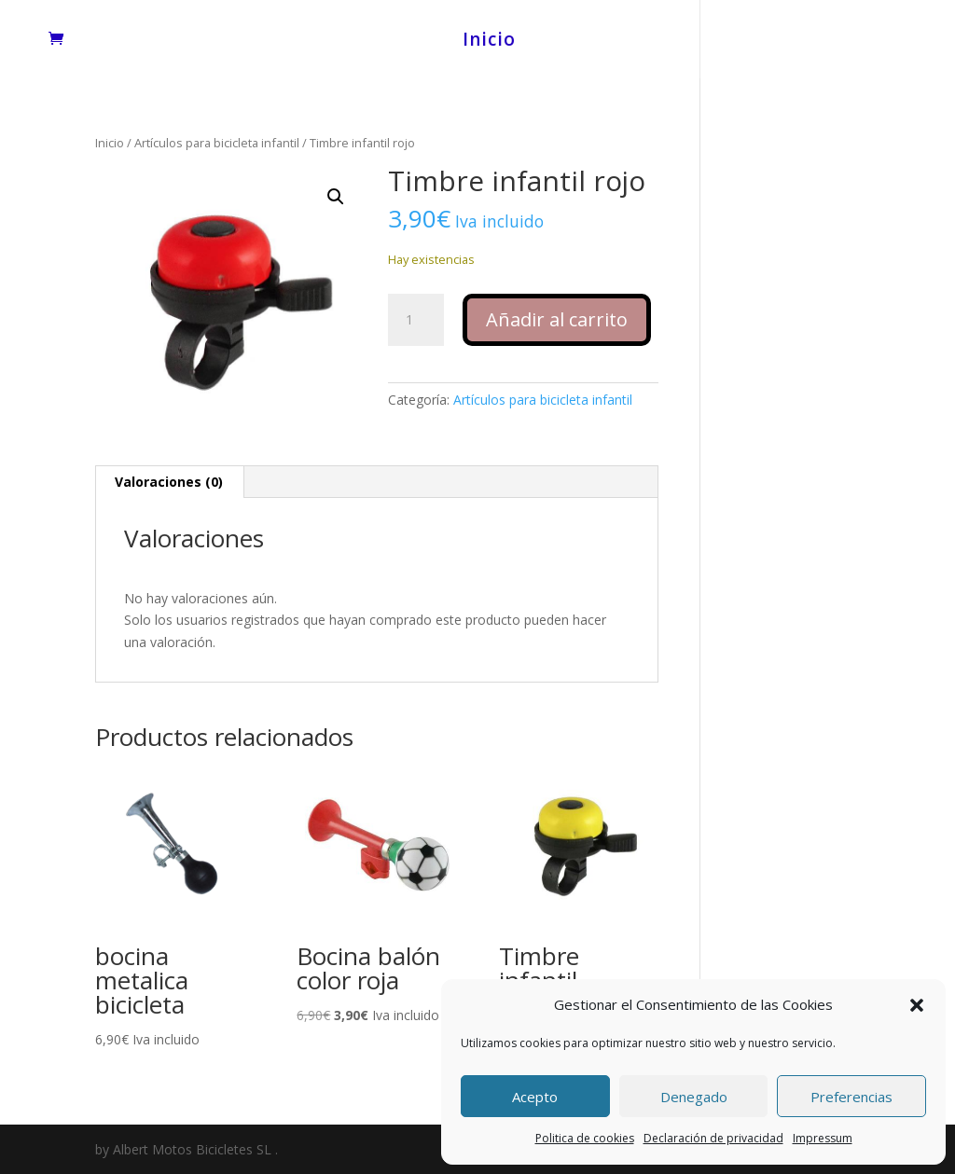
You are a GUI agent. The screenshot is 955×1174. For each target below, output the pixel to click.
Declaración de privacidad (713, 1138)
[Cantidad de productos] (416, 320)
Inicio (489, 42)
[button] (916, 1005)
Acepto (535, 1096)
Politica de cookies (584, 1138)
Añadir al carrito (557, 319)
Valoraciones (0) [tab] (169, 481)
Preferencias (851, 1096)
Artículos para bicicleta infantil (216, 142)
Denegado (693, 1096)
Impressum (822, 1138)
